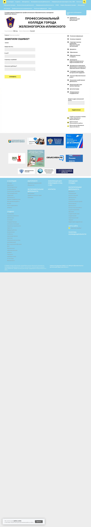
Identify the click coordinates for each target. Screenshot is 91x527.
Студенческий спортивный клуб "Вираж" (73, 218)
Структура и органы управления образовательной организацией (75, 44)
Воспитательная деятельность (25, 5)
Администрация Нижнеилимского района (76, 122)
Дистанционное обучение (14, 244)
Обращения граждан (9, 5)
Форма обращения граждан (68, 5)
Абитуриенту (25, 1)
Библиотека (10, 218)
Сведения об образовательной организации (75, 19)
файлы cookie (17, 521)
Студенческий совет (74, 213)
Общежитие (31, 185)
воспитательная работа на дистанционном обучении (75, 209)
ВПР (8, 246)
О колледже (10, 1)
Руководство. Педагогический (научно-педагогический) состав (77, 61)
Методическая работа (13, 201)
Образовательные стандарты (75, 56)
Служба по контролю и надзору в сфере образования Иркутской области (78, 118)
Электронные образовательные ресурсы (12, 250)
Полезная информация (40, 8)
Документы (73, 49)
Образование (74, 52)
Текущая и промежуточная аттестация (11, 256)
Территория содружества (75, 222)
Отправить (12, 76)
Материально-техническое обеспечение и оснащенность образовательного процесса (78, 67)
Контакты (79, 1)
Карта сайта (73, 226)
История (9, 183)
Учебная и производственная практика (12, 236)
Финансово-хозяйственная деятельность (77, 80)
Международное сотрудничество (74, 92)
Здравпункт (10, 185)
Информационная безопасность (45, 5)
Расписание (10, 213)
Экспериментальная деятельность (40, 1)
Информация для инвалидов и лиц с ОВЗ (63, 1)
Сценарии (30, 197)
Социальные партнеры (13, 191)
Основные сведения (75, 39)
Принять (38, 521)
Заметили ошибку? (14, 35)
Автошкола (7, 8)
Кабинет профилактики (13, 199)
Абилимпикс (81, 5)
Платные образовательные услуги (77, 76)
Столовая (9, 220)
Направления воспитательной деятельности (73, 195)
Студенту (17, 1)
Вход (50, 8)
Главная (7, 35)
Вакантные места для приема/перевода (76, 85)
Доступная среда (74, 89)
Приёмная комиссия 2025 (34, 183)
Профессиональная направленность (22, 8)
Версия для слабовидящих (74, 12)
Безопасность (11, 197)
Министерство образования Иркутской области (77, 126)
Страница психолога (13, 215)
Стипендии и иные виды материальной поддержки (77, 71)
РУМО (57, 5)
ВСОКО (9, 203)
